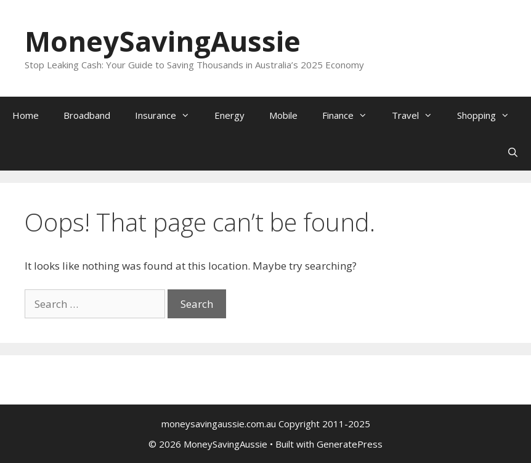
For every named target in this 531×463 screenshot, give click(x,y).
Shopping (489, 115)
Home (25, 115)
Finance (350, 115)
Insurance (168, 115)
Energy (229, 115)
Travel (418, 115)
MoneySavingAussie (163, 41)
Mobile (283, 115)
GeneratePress (350, 444)
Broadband (86, 115)
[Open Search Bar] (513, 152)
